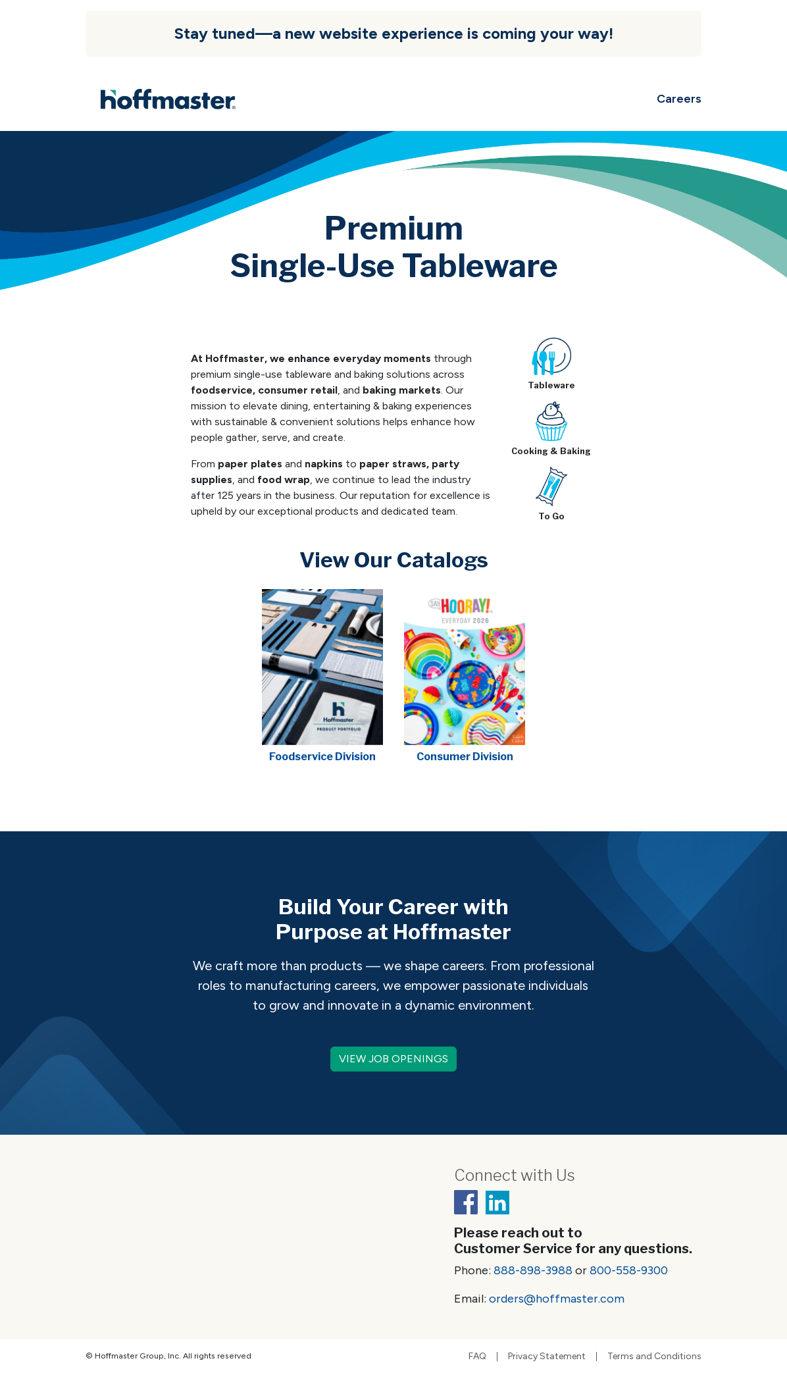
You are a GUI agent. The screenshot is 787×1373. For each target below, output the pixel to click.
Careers (679, 98)
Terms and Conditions (654, 1356)
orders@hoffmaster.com (556, 1298)
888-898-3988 (533, 1270)
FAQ (477, 1356)
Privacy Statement (547, 1356)
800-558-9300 (629, 1270)
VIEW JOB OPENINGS (393, 1058)
